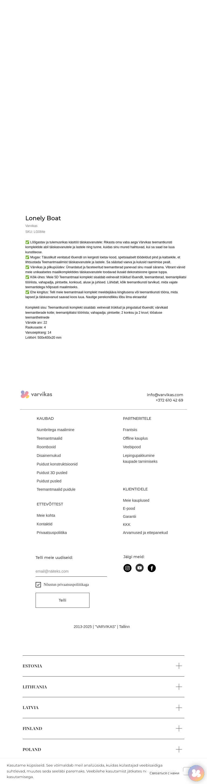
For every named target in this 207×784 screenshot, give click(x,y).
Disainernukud (49, 455)
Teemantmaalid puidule (56, 489)
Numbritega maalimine (55, 430)
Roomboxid (46, 447)
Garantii (129, 516)
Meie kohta (46, 515)
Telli (62, 600)
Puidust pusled (49, 481)
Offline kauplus (135, 438)
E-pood (129, 508)
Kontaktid (44, 524)
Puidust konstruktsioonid (57, 464)
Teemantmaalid (49, 438)
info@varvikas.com (165, 394)
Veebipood (132, 447)
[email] (71, 571)
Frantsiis (130, 430)
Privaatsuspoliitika (52, 532)
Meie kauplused (136, 500)
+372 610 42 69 (169, 400)
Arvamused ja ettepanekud (145, 532)
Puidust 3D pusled (52, 473)
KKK (126, 524)
